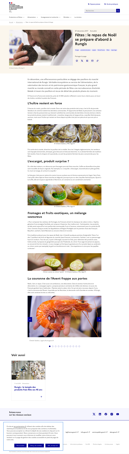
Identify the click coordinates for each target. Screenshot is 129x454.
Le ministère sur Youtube (117, 414)
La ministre (77, 17)
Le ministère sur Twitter (94, 414)
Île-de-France (101, 50)
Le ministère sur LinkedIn (100, 414)
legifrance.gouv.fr (71, 432)
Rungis (77, 50)
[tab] (49, 346)
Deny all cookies (36, 445)
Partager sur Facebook (77, 61)
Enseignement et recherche (49, 17)
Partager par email (92, 61)
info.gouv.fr (84, 432)
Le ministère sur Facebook (106, 414)
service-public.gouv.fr (99, 432)
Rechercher (118, 11)
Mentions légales (97, 444)
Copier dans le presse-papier (97, 61)
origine (94, 50)
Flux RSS (88, 444)
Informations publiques (76, 444)
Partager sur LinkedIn (87, 61)
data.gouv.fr (113, 432)
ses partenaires (19, 426)
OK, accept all (53, 445)
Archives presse (109, 444)
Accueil (11, 22)
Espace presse (95, 4)
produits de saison (85, 50)
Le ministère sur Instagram (112, 414)
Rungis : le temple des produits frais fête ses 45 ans (28, 388)
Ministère (66, 17)
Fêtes (108, 50)
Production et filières (15, 17)
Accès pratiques (112, 4)
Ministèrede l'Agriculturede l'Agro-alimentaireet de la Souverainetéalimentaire (16, 7)
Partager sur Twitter (82, 61)
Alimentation (31, 17)
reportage (114, 50)
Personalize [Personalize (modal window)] (20, 445)
